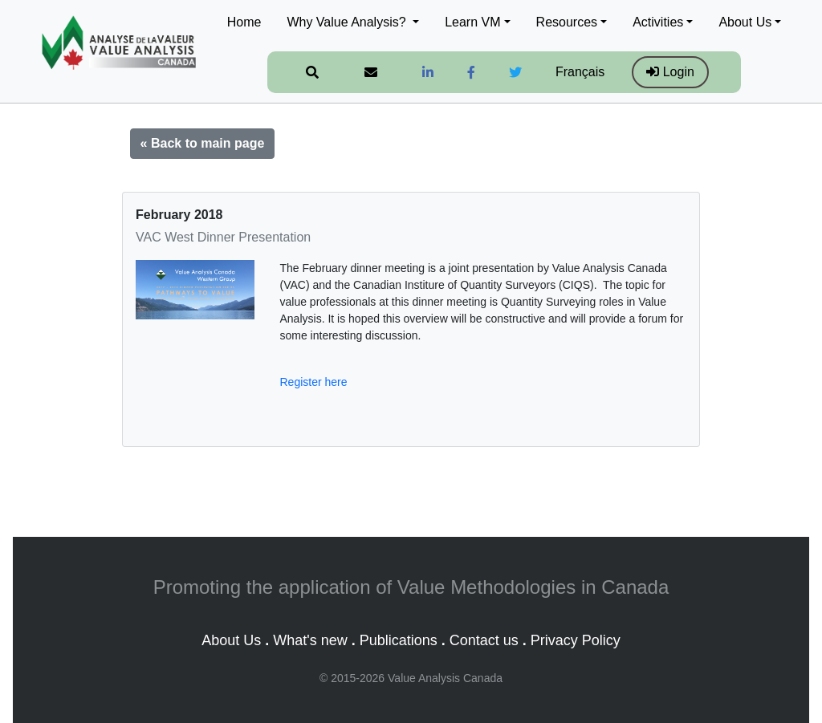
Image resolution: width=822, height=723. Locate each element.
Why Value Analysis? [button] (348, 22)
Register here (314, 382)
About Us (231, 640)
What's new (310, 640)
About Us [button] (744, 22)
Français (579, 72)
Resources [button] (566, 22)
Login (670, 72)
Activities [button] (658, 22)
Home (244, 22)
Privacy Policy (576, 640)
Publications (398, 640)
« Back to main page (202, 143)
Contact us (484, 640)
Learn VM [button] (472, 22)
